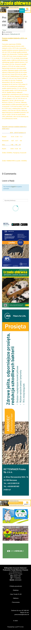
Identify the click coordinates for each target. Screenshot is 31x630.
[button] (15, 248)
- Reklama (15, 598)
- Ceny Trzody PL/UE (15, 594)
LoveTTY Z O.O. (19, 627)
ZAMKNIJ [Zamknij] (22, 10)
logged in (13, 186)
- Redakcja (15, 590)
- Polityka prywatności (15, 586)
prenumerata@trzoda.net (21, 614)
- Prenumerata (15, 602)
